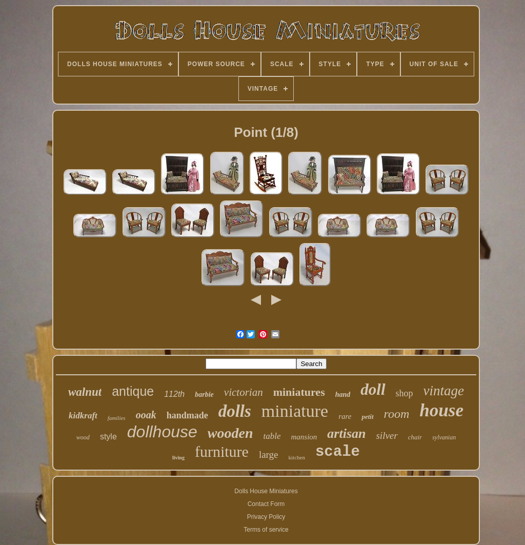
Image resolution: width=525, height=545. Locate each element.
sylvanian (444, 437)
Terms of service (266, 529)
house (441, 410)
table (271, 436)
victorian (243, 392)
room (397, 413)
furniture (222, 451)
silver (386, 435)
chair (415, 437)
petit (367, 416)
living (178, 457)
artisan (346, 433)
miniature (294, 410)
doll (372, 389)
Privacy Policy (266, 516)
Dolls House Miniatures (265, 491)
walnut (85, 392)
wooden (230, 433)
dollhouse (162, 431)
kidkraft (83, 415)
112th (174, 394)
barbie (204, 394)
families (117, 418)
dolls (234, 411)
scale (337, 451)
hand (343, 394)
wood (83, 437)
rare (344, 416)
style (108, 436)
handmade (187, 415)
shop (404, 393)
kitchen (297, 457)
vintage (443, 390)
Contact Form (266, 504)
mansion (304, 437)
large (268, 454)
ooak (146, 414)
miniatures (299, 392)
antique (133, 391)
